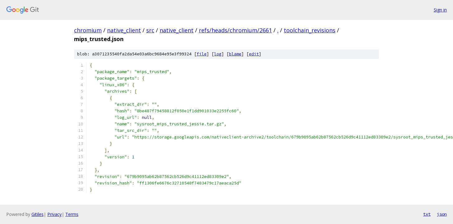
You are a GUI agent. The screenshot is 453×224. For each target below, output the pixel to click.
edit (254, 54)
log (218, 54)
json (442, 214)
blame (235, 54)
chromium (88, 30)
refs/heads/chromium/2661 (235, 30)
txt (427, 214)
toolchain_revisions (309, 30)
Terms (71, 214)
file (202, 54)
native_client (124, 30)
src (150, 30)
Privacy (54, 214)
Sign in (440, 10)
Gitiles (37, 214)
